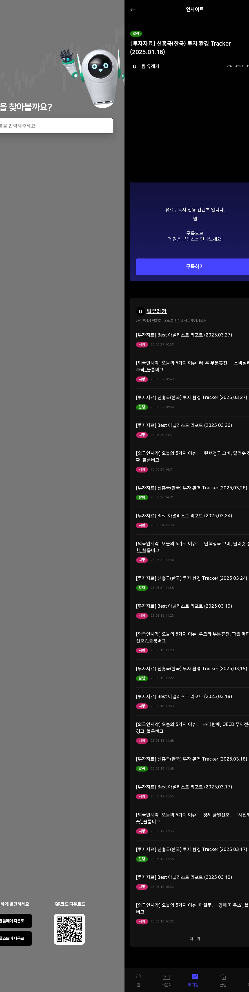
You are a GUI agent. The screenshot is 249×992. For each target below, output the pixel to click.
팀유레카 (156, 311)
